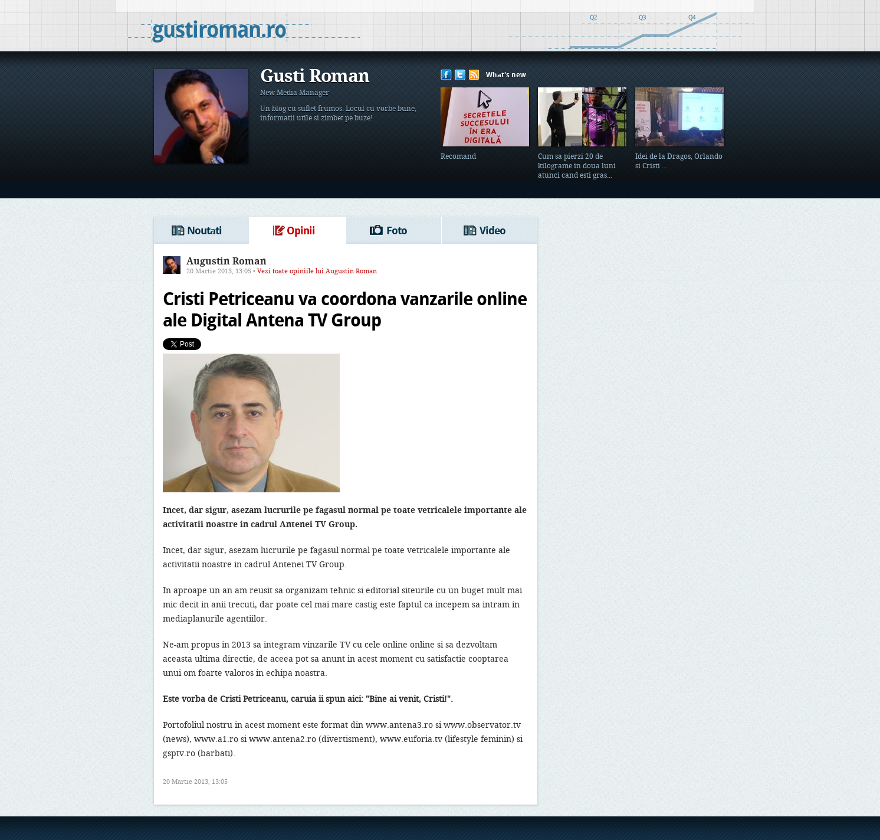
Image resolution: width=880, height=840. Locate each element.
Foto (396, 231)
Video (492, 231)
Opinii (301, 231)
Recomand (458, 157)
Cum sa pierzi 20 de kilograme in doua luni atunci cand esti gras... (577, 166)
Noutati (204, 231)
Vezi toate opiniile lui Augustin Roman (317, 271)
